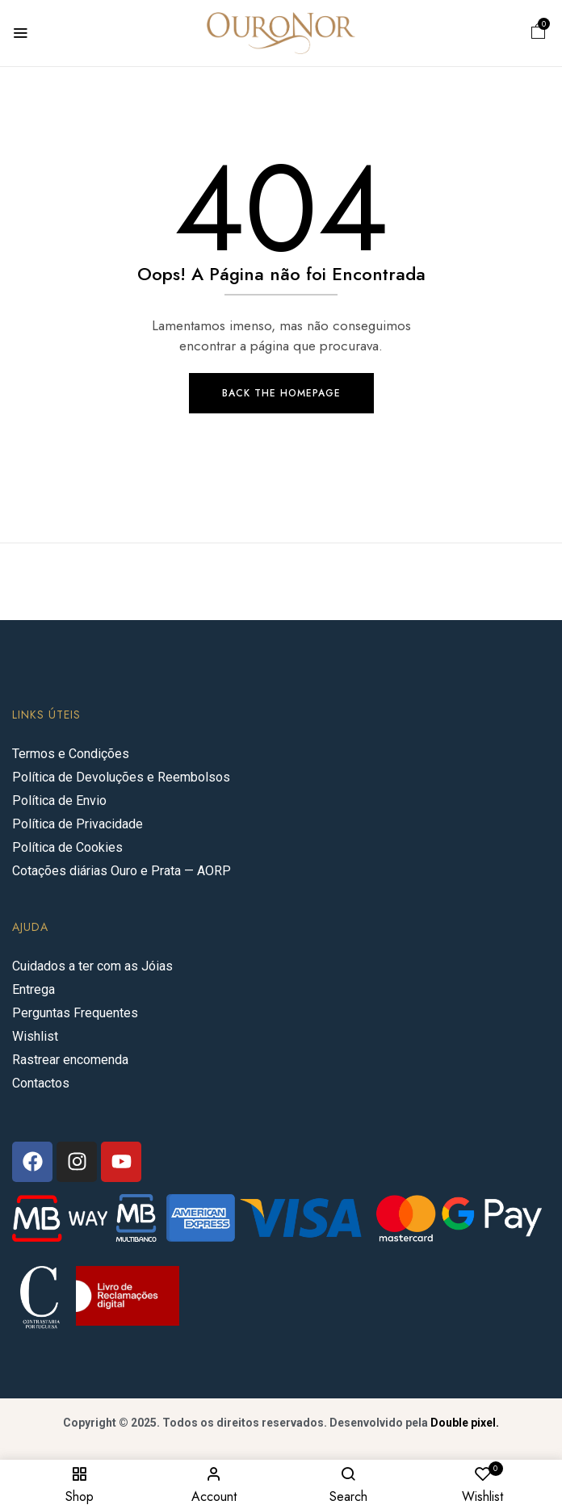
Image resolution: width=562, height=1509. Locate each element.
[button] (538, 33)
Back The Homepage (281, 393)
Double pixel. (464, 1422)
